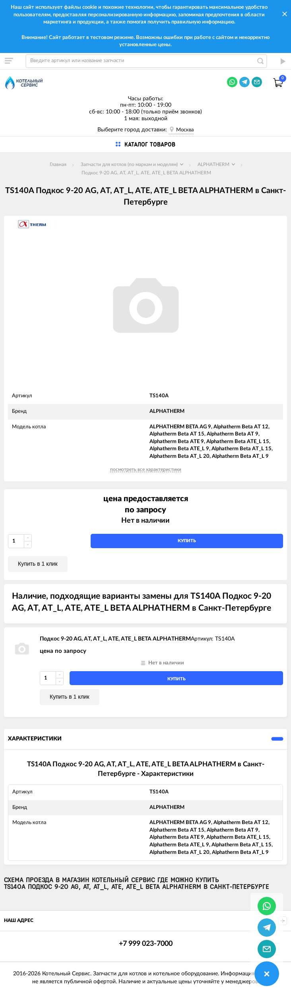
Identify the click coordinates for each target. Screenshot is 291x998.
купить (187, 541)
